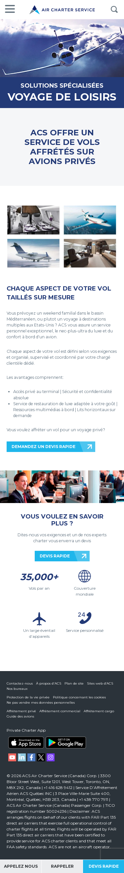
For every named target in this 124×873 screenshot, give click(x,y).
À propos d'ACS (48, 683)
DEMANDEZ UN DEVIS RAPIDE (43, 446)
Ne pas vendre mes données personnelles (41, 702)
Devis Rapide (104, 866)
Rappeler (62, 866)
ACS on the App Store (26, 742)
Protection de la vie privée (28, 697)
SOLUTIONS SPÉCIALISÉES (62, 85)
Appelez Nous (21, 866)
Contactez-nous (20, 683)
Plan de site (74, 683)
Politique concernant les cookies (79, 697)
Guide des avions (20, 716)
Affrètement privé (21, 711)
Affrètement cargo (99, 711)
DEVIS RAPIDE (55, 555)
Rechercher (114, 9)
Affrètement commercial (59, 711)
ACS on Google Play (66, 742)
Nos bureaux (17, 689)
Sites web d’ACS (100, 683)
